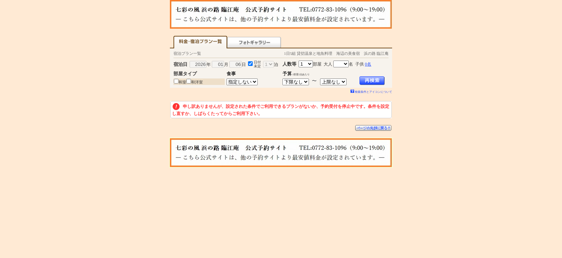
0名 (368, 64)
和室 (182, 82)
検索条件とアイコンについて (371, 92)
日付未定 (257, 64)
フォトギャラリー (254, 42)
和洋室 (197, 82)
